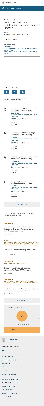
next (38, 319)
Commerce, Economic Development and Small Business (21, 52)
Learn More (12, 329)
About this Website (9, 393)
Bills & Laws (6, 363)
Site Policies (7, 389)
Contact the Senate (10, 379)
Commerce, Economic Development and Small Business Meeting (24, 109)
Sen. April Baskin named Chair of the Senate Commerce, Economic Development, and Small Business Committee (20, 229)
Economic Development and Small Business (20, 48)
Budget (5, 367)
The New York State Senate (10, 2)
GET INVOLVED (7, 396)
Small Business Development (23, 242)
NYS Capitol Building (20, 119)
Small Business (8, 242)
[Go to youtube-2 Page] (3, 350)
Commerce (7, 46)
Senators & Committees (11, 360)
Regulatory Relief (20, 263)
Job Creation (17, 282)
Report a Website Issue (11, 382)
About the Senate (9, 374)
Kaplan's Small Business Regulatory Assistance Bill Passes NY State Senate (18, 269)
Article (6, 240)
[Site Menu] (42, 3)
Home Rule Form (8, 386)
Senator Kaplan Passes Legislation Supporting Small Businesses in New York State (21, 290)
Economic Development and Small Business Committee (21, 245)
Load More (21, 204)
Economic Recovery (20, 281)
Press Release (8, 223)
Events (4, 370)
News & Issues (7, 356)
